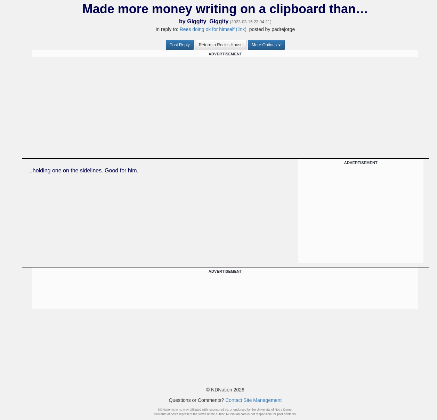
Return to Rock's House (221, 44)
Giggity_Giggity (207, 21)
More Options (266, 44)
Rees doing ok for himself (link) (213, 29)
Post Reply (180, 44)
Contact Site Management (253, 400)
